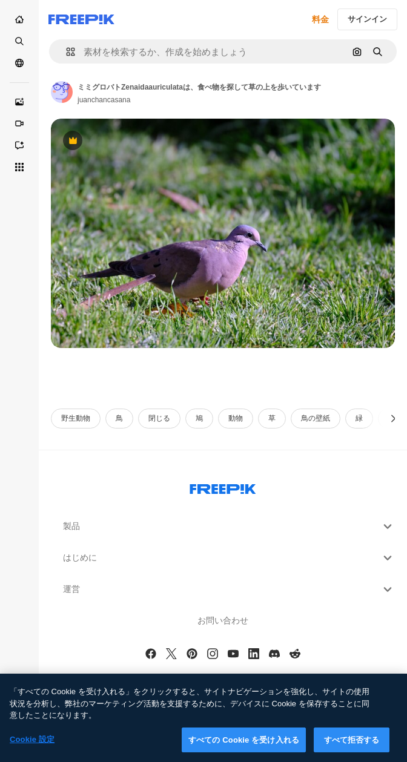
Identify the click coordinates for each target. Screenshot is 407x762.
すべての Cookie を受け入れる (243, 748)
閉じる (159, 418)
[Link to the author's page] (62, 92)
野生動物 (75, 418)
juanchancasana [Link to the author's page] (104, 100)
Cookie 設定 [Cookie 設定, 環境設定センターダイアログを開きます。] (32, 747)
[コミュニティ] (19, 63)
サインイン (367, 19)
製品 (229, 526)
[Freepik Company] (223, 486)
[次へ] (393, 419)
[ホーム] (19, 19)
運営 (229, 589)
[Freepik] (81, 19)
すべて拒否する (352, 748)
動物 (235, 418)
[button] (65, 51)
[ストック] (19, 41)
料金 (320, 19)
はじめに (229, 558)
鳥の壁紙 (315, 418)
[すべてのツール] (19, 167)
